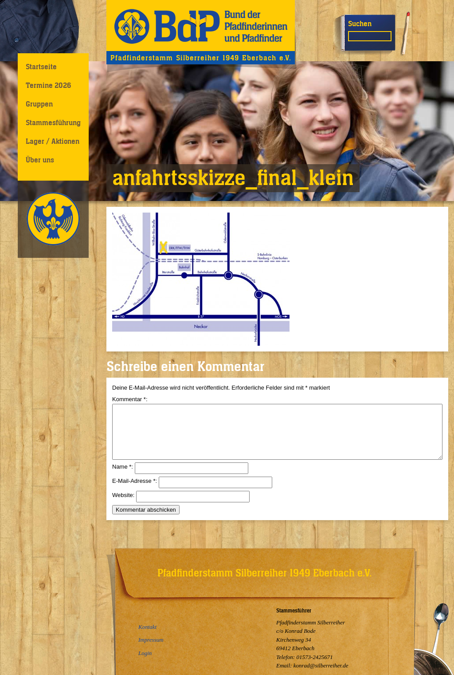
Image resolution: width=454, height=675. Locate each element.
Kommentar (129, 399)
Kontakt (147, 627)
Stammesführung (53, 122)
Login (145, 653)
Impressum (151, 640)
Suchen (360, 23)
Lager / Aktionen (52, 141)
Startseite (41, 66)
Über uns (40, 159)
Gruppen (39, 103)
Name (121, 477)
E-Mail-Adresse (134, 491)
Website (122, 505)
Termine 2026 (48, 85)
